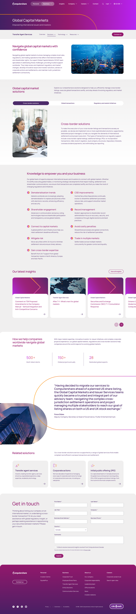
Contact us (117, 36)
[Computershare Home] (20, 575)
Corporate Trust (68, 579)
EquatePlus (44, 582)
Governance (57, 608)
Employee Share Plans (70, 582)
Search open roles (112, 582)
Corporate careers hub (114, 579)
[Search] (101, 4)
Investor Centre (45, 579)
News (86, 593)
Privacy (47, 608)
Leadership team (90, 586)
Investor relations (90, 597)
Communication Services (71, 593)
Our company (89, 579)
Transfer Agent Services (70, 586)
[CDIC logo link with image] (117, 611)
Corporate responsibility (92, 582)
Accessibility (66, 608)
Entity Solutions (68, 589)
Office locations (90, 589)
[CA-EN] (118, 4)
